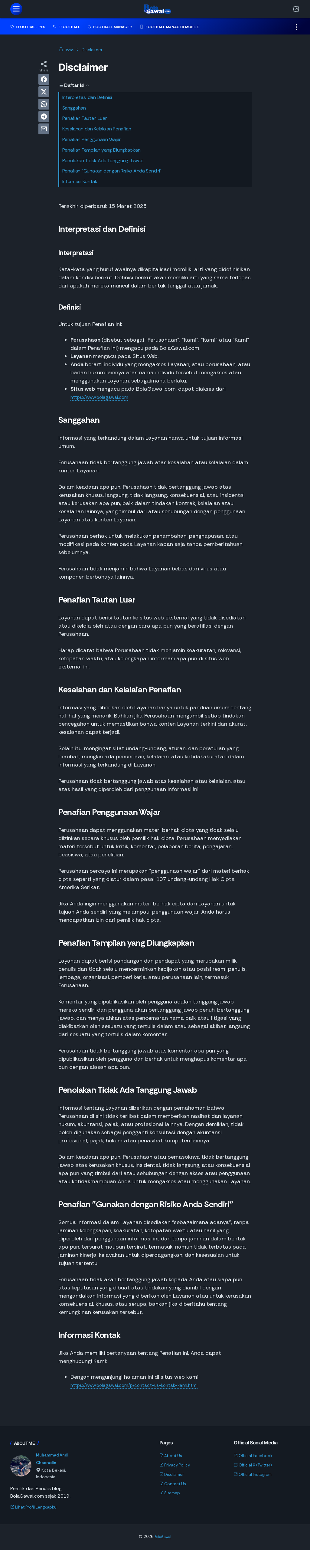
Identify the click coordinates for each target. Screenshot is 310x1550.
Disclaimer (173, 1474)
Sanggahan (74, 108)
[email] (43, 128)
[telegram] (43, 116)
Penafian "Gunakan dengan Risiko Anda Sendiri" (112, 171)
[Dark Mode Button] (296, 9)
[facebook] (43, 79)
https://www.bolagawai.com (105, 397)
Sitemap (171, 1492)
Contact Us (175, 1483)
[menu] (16, 9)
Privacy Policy (177, 1465)
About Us (172, 1455)
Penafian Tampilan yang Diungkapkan (101, 150)
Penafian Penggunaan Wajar (91, 139)
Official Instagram (256, 1474)
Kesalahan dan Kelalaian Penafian (96, 129)
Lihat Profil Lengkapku (37, 1508)
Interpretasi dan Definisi (87, 97)
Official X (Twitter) (257, 1465)
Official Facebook (256, 1455)
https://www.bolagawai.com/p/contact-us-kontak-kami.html (147, 1385)
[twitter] (43, 91)
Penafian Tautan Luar (84, 118)
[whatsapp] (43, 104)
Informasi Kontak (79, 181)
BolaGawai (163, 1537)
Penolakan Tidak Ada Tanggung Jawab (103, 160)
